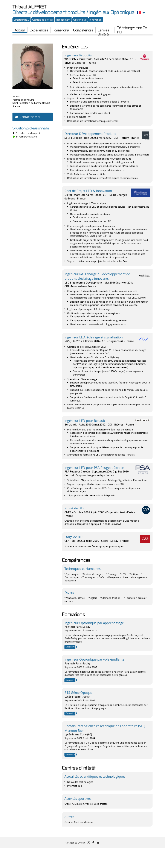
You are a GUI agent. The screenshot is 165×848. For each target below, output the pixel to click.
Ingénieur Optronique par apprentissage (94, 623)
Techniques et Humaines (82, 568)
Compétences (76, 560)
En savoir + (70, 647)
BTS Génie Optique (78, 692)
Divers (69, 592)
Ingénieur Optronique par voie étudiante (94, 659)
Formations (73, 614)
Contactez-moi (29, 117)
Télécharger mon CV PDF (132, 29)
